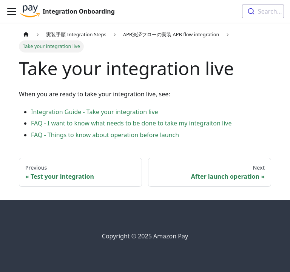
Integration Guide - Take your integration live (94, 112)
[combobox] (263, 11)
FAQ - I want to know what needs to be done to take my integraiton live (131, 123)
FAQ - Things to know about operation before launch (105, 135)
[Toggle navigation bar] (11, 11)
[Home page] (26, 34)
